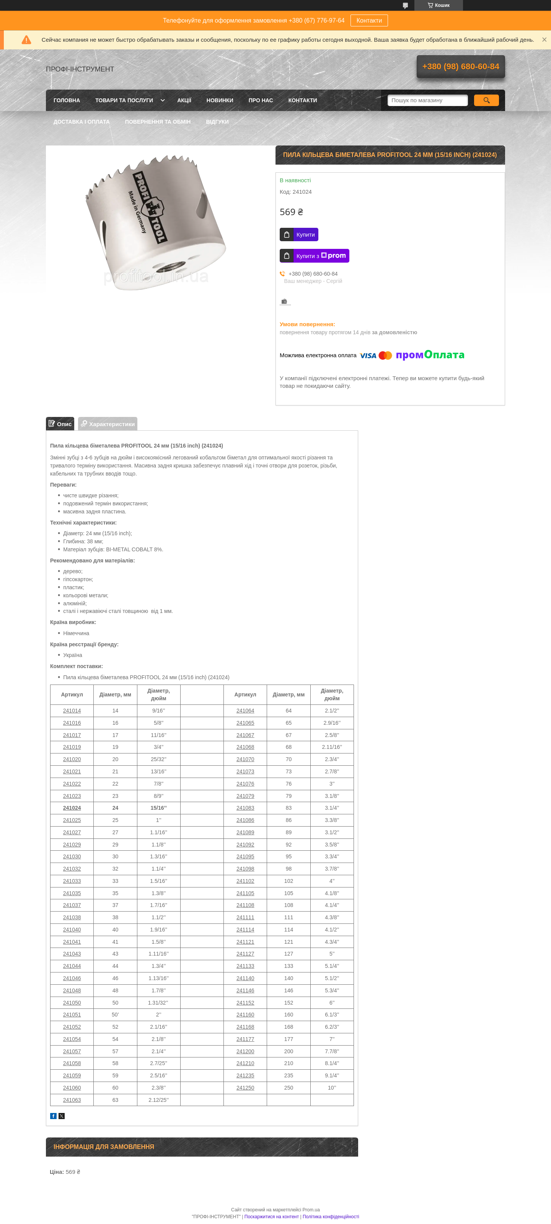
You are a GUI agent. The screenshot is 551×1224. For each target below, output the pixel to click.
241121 (245, 942)
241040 (72, 930)
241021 (72, 771)
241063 (72, 1100)
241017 (72, 735)
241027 (72, 832)
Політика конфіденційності (331, 1216)
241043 (72, 954)
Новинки (220, 100)
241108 (245, 905)
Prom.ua (311, 1210)
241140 (245, 978)
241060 (72, 1088)
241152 (245, 1003)
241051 (72, 1015)
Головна (67, 100)
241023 (72, 796)
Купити (306, 234)
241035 (72, 893)
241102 (245, 881)
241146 (245, 990)
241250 (245, 1088)
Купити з (321, 255)
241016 (72, 723)
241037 (72, 905)
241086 (245, 820)
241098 (245, 869)
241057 (72, 1051)
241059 (72, 1075)
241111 (245, 917)
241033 (72, 881)
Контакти (369, 20)
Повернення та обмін (158, 122)
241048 (72, 990)
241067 (245, 735)
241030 (72, 856)
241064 (245, 711)
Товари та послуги (124, 100)
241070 (245, 759)
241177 (245, 1039)
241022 (72, 784)
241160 (245, 1015)
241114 (245, 930)
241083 (245, 808)
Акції (184, 100)
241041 (72, 942)
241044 (72, 966)
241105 (245, 893)
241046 (72, 978)
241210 (245, 1063)
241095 (245, 856)
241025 (72, 820)
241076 (245, 784)
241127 (245, 954)
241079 (245, 796)
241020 (72, 759)
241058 (72, 1063)
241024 (72, 808)
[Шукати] (486, 100)
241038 (72, 917)
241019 (72, 747)
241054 (72, 1039)
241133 (245, 966)
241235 (245, 1075)
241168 (245, 1027)
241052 (72, 1027)
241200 (245, 1051)
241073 (245, 771)
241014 (72, 711)
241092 (245, 845)
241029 (72, 845)
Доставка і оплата (82, 122)
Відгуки (217, 122)
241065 (245, 723)
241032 (72, 869)
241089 (245, 832)
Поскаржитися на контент (272, 1216)
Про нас (261, 100)
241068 (245, 747)
